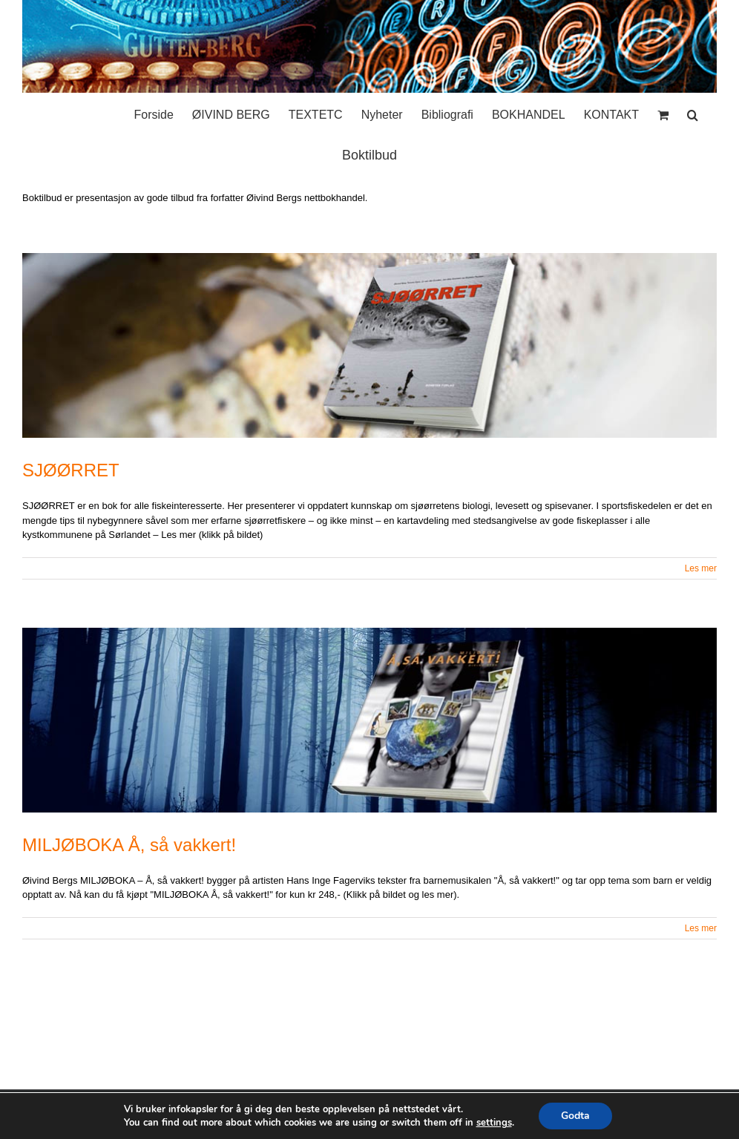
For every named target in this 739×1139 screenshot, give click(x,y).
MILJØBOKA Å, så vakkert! (129, 845)
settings (494, 1122)
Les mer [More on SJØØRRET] (701, 568)
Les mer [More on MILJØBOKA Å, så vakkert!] (701, 928)
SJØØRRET (70, 470)
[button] (692, 111)
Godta (575, 1116)
